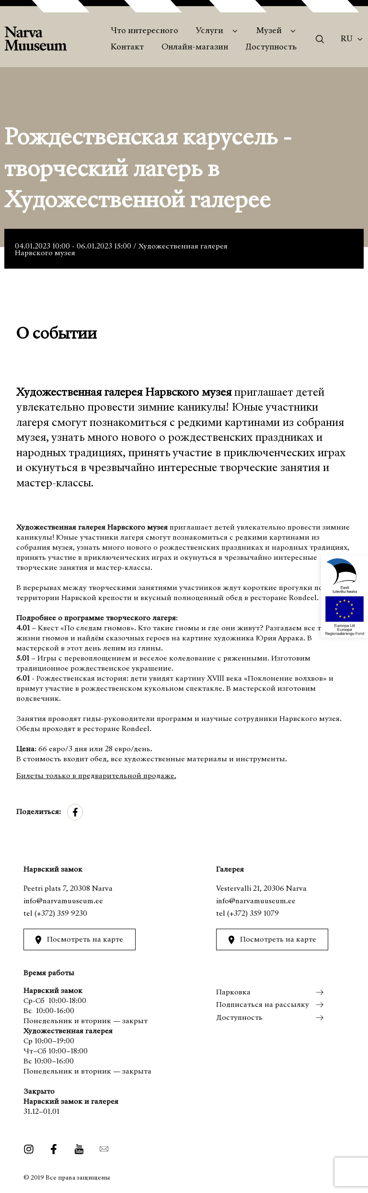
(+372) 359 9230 (60, 913)
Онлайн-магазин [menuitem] (194, 47)
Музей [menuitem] (269, 31)
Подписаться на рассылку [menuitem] (262, 1005)
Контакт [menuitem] (127, 47)
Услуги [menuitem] (209, 31)
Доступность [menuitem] (271, 47)
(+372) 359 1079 (253, 913)
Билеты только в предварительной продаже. (96, 776)
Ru (347, 39)
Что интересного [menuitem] (144, 31)
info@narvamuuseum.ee (63, 901)
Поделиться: (38, 812)
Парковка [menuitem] (233, 992)
